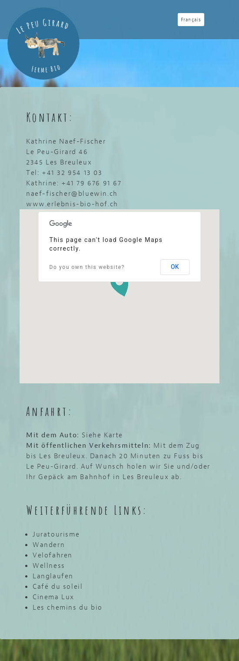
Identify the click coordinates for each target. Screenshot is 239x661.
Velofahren (53, 555)
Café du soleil (58, 586)
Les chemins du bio (68, 607)
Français (191, 19)
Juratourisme (56, 534)
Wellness (49, 565)
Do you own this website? (87, 267)
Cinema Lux (53, 596)
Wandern (49, 544)
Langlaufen (53, 575)
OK (175, 266)
